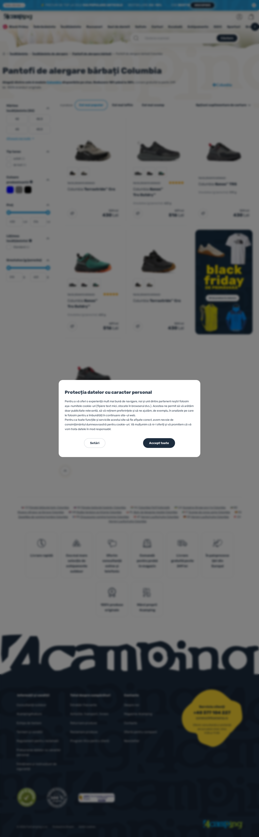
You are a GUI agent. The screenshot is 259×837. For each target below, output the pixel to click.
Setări (94, 443)
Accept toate (159, 443)
